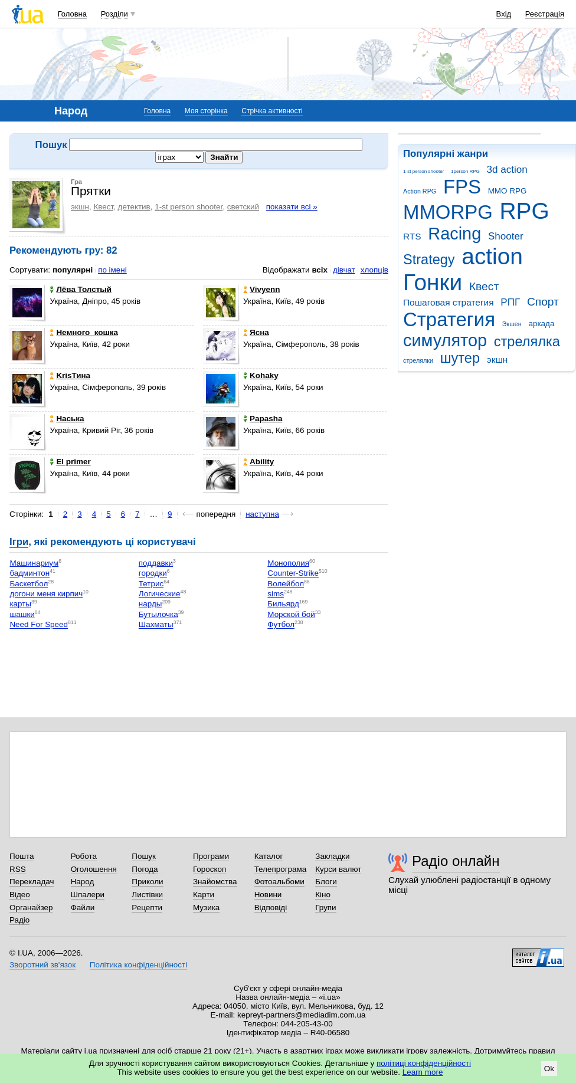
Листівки (147, 894)
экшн (497, 360)
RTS (412, 236)
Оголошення (94, 869)
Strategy (429, 259)
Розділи (114, 13)
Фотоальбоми (279, 881)
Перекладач (31, 881)
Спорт (543, 302)
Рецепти (147, 907)
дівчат (344, 269)
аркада (541, 323)
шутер (460, 358)
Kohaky (261, 375)
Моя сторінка (206, 111)
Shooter (505, 236)
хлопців (374, 269)
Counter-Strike (293, 573)
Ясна (256, 332)
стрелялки (418, 360)
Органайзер (31, 907)
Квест (484, 286)
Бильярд (283, 604)
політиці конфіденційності (424, 1063)
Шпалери (87, 894)
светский (243, 206)
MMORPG (448, 212)
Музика (206, 907)
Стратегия (449, 319)
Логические (160, 593)
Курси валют (338, 869)
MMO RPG (507, 190)
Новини (268, 894)
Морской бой (291, 614)
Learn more (422, 1072)
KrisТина (70, 375)
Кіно (322, 894)
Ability (258, 461)
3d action (507, 169)
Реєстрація (544, 13)
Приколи (147, 881)
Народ (82, 881)
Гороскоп (209, 869)
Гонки (432, 282)
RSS (17, 869)
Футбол (280, 625)
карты (20, 604)
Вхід (504, 13)
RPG (524, 211)
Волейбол (285, 583)
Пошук (144, 856)
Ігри (18, 541)
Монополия (288, 563)
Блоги (326, 881)
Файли (83, 907)
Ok (549, 1068)
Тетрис (151, 583)
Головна (72, 13)
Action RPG (419, 191)
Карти (203, 894)
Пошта (21, 856)
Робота (84, 856)
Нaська (67, 418)
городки (153, 573)
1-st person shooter (423, 171)
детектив (134, 206)
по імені (112, 269)
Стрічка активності (271, 111)
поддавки (156, 563)
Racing (454, 233)
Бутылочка (158, 614)
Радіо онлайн (456, 861)
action (492, 256)
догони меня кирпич (46, 593)
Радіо (19, 919)
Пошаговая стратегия (448, 302)
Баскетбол (28, 583)
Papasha (262, 418)
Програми (211, 856)
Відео (19, 894)
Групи (325, 907)
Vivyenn (261, 289)
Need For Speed (38, 625)
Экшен (512, 323)
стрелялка (527, 341)
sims (275, 593)
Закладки (332, 856)
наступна (262, 514)
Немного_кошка (84, 332)
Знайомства (215, 881)
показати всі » (292, 206)
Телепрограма (280, 869)
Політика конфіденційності (138, 964)
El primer (70, 461)
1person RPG (465, 171)
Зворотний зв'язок (42, 964)
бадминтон (29, 573)
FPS (462, 187)
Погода (145, 869)
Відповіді (270, 907)
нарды (150, 604)
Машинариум (33, 563)
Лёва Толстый (81, 289)
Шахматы (156, 625)
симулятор (445, 340)
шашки (21, 614)
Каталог (268, 856)
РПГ (510, 302)
